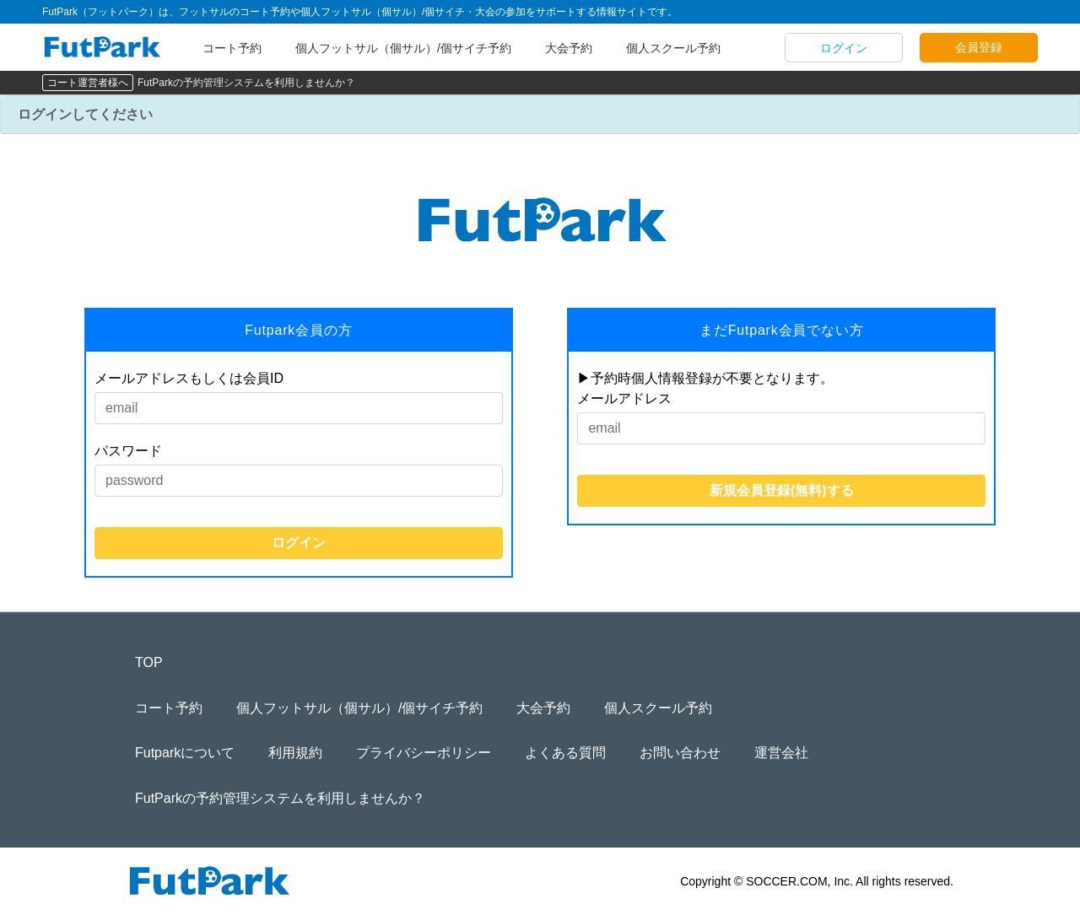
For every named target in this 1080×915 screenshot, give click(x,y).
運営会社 (781, 752)
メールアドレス (624, 398)
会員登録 (978, 47)
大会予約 (568, 48)
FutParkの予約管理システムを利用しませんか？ (246, 83)
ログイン (843, 48)
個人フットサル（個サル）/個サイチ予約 (403, 48)
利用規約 (295, 752)
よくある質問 (565, 752)
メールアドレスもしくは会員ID (189, 378)
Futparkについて (185, 752)
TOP (149, 662)
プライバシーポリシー (423, 752)
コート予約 (232, 48)
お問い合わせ (680, 752)
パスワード (128, 451)
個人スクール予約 (673, 48)
